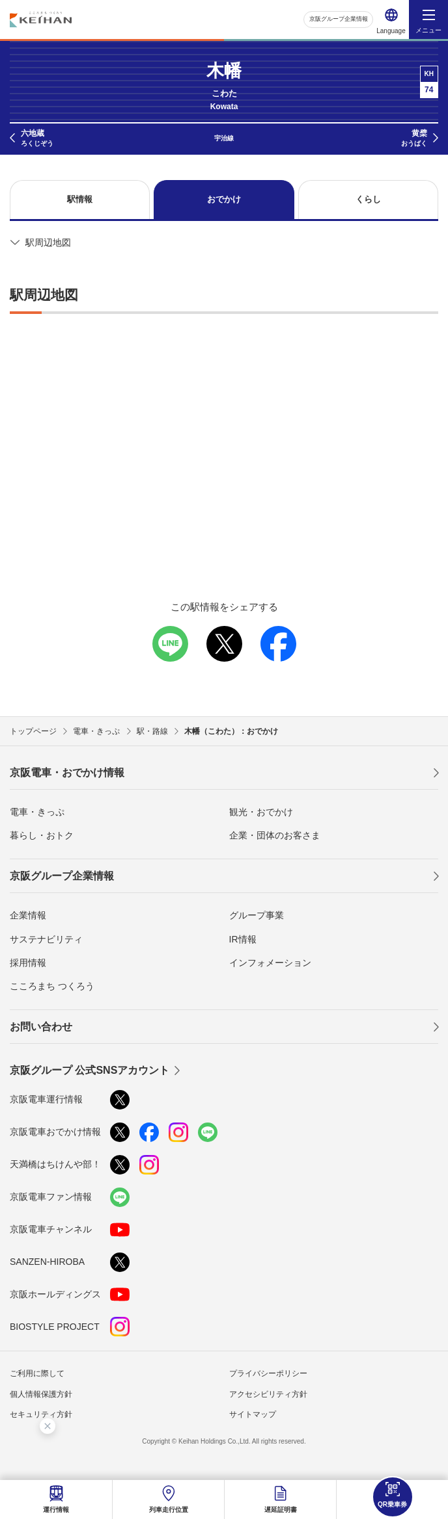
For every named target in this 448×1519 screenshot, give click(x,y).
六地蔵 (37, 138)
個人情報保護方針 (41, 1394)
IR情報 (243, 939)
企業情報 (28, 915)
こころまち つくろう (52, 986)
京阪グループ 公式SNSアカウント (89, 1070)
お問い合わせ (41, 1026)
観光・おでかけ (261, 812)
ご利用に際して (37, 1373)
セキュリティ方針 (41, 1414)
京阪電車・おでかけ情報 (67, 772)
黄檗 (414, 138)
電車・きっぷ (37, 812)
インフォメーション (270, 962)
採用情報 (28, 962)
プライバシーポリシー (268, 1373)
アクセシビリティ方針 (268, 1394)
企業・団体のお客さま (274, 835)
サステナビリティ (46, 939)
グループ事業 (256, 915)
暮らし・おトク (42, 835)
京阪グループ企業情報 (334, 19)
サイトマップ (252, 1414)
